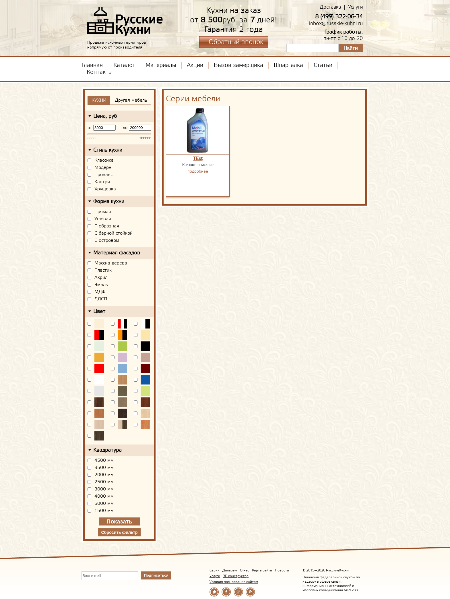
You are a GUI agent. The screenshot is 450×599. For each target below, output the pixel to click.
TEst (198, 158)
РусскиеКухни (125, 21)
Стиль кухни (107, 150)
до (125, 127)
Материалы (161, 65)
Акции (195, 65)
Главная (92, 65)
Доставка (330, 7)
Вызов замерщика (238, 65)
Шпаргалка (288, 65)
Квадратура (107, 450)
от (90, 127)
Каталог (124, 65)
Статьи (323, 65)
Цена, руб (105, 116)
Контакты (100, 72)
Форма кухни (108, 201)
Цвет (99, 311)
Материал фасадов (116, 253)
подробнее (197, 171)
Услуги (355, 7)
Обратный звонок (236, 42)
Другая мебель (131, 100)
